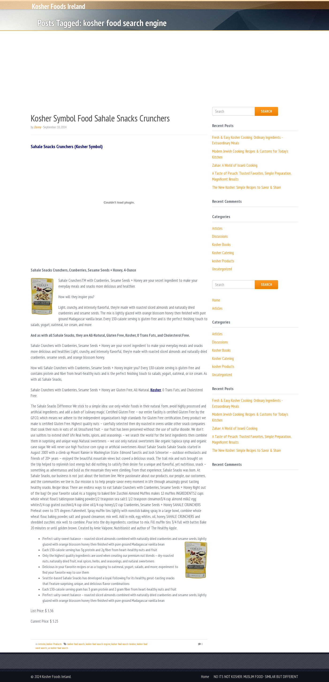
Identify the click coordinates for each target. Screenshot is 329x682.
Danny (37, 127)
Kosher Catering (223, 252)
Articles (42, 644)
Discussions (220, 236)
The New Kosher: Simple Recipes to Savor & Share (246, 187)
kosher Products (53, 644)
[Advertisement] (164, 66)
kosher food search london (123, 644)
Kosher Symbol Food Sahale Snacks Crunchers (100, 118)
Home (216, 300)
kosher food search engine (98, 644)
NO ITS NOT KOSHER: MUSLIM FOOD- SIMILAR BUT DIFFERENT (256, 676)
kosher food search (76, 644)
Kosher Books (221, 244)
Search (266, 111)
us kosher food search (58, 648)
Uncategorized (222, 268)
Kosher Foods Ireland (58, 9)
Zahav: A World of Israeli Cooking (234, 165)
